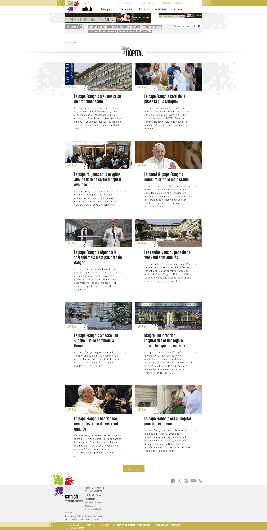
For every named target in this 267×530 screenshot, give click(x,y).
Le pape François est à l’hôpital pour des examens (167, 421)
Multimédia (160, 9)
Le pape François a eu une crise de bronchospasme (97, 99)
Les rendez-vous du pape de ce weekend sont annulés (167, 255)
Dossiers (143, 9)
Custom (80, 528)
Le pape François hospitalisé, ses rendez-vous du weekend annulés (96, 424)
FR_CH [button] (84, 3)
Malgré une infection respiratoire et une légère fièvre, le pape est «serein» (164, 340)
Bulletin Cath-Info (126, 3)
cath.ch (71, 525)
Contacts (104, 525)
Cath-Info (91, 525)
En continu (126, 9)
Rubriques (106, 9)
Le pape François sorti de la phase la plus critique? (164, 99)
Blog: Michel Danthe (151, 27)
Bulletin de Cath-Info (86, 516)
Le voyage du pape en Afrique (102, 31)
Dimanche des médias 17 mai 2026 (135, 31)
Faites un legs (148, 3)
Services (177, 9)
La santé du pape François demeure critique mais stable (166, 177)
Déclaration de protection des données (132, 525)
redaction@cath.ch (94, 502)
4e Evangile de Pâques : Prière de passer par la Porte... (114, 27)
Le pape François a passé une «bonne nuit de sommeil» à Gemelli (96, 340)
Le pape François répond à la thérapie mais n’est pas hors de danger (98, 257)
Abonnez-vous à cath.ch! (172, 3)
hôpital (69, 42)
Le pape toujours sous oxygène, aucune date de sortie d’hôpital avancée (97, 179)
